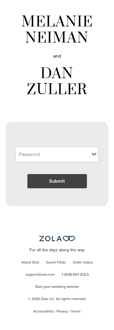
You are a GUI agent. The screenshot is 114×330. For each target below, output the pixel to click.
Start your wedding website (57, 287)
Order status (83, 262)
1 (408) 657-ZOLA (75, 275)
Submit (57, 181)
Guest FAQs (56, 262)
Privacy (62, 311)
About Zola (30, 262)
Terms (76, 311)
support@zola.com (40, 275)
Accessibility (43, 311)
